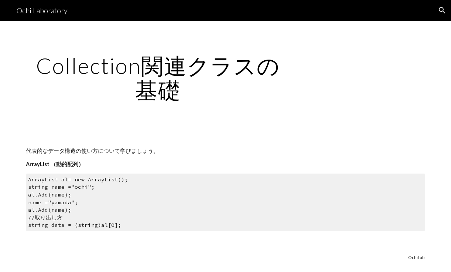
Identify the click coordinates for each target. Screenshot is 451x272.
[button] (442, 10)
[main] (158, 77)
